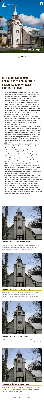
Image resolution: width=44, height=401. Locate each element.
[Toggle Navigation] (22, 57)
